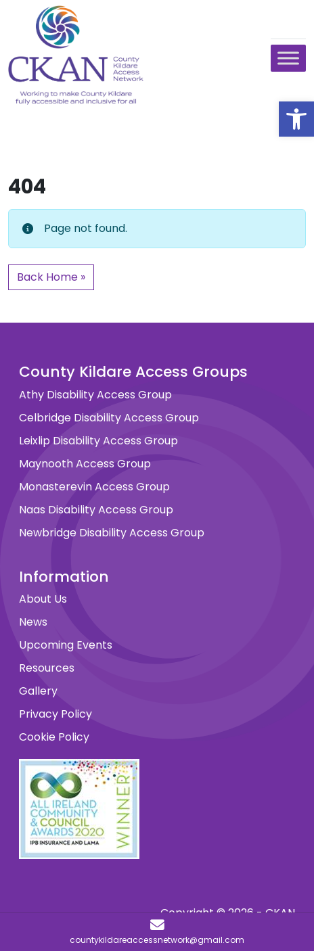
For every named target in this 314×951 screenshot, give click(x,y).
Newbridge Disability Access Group (111, 532)
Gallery (38, 691)
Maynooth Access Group (85, 463)
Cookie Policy (54, 737)
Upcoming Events (65, 645)
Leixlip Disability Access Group (98, 440)
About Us (43, 599)
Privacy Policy (55, 714)
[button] (296, 119)
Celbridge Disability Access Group (109, 417)
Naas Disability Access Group (96, 509)
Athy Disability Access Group (95, 394)
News (33, 622)
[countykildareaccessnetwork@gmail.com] (157, 932)
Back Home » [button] (51, 277)
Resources (46, 668)
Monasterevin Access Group (94, 486)
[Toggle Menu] (288, 57)
